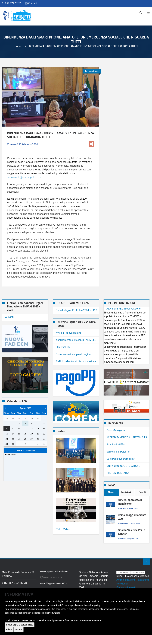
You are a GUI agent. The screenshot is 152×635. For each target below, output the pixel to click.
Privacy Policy (124, 572)
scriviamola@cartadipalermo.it (24, 177)
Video (128, 631)
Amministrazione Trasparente (132, 579)
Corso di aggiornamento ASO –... (54, 583)
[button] (6, 629)
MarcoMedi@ (35, 631)
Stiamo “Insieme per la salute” (131, 532)
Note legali (122, 583)
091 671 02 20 (11, 3)
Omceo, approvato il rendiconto (130, 501)
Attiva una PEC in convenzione (123, 308)
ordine (136, 631)
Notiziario (126, 492)
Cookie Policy (138, 572)
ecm (121, 631)
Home (18, 46)
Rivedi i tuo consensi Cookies (132, 576)
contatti (145, 631)
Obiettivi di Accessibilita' (129, 595)
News (111, 492)
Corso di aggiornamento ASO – (132, 517)
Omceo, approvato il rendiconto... (55, 571)
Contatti (31, 3)
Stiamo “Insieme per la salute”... (54, 595)
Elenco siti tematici (126, 587)
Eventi (142, 492)
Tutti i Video (62, 529)
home (114, 631)
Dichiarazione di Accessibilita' (132, 591)
